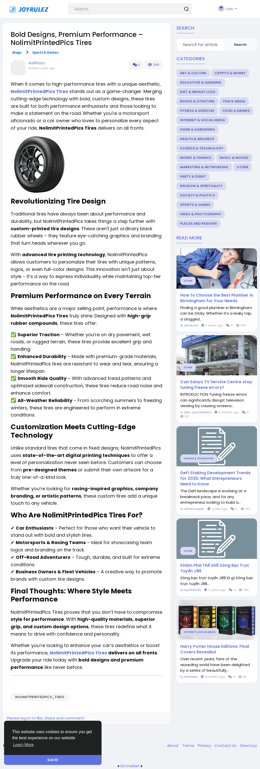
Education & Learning (200, 82)
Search (240, 44)
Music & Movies (234, 157)
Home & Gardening (197, 129)
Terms (188, 745)
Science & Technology (201, 148)
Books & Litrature (197, 101)
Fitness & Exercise (197, 110)
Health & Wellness (197, 138)
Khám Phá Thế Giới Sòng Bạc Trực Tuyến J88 (214, 568)
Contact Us (226, 745)
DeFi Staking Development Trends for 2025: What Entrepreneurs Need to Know (215, 478)
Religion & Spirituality (201, 185)
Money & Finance (195, 157)
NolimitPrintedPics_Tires (39, 697)
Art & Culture (193, 73)
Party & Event (193, 176)
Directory (248, 745)
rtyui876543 (192, 590)
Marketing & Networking (204, 167)
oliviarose (191, 325)
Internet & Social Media (202, 120)
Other (242, 167)
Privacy (205, 745)
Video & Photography (200, 214)
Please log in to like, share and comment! (46, 718)
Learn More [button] (23, 745)
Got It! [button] (52, 760)
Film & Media (234, 101)
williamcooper (194, 509)
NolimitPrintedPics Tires (78, 653)
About (173, 745)
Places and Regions (198, 223)
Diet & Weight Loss (197, 91)
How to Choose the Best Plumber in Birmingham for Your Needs (216, 298)
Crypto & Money (230, 73)
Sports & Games (45, 53)
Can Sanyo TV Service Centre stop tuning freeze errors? (216, 384)
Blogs (17, 53)
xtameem (191, 677)
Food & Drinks (236, 110)
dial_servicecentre (197, 412)
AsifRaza (36, 63)
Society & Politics (197, 195)
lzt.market (130, 765)
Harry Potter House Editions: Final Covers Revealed (214, 649)
